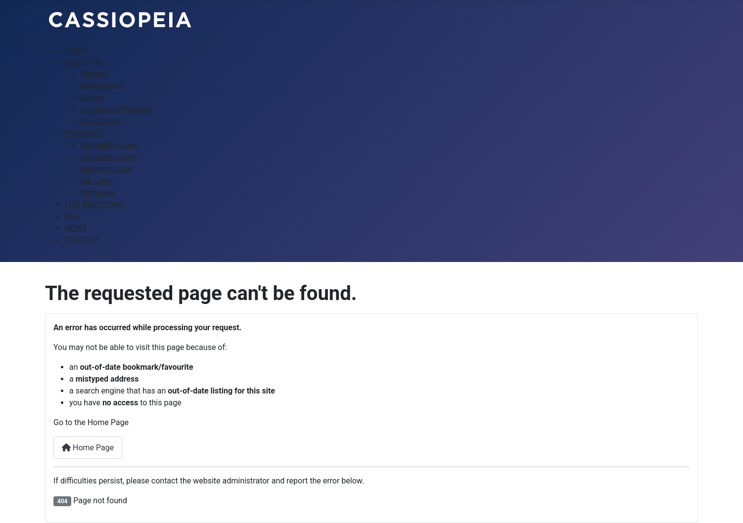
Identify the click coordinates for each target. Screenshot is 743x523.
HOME (76, 50)
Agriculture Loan (110, 145)
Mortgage (98, 192)
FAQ (72, 216)
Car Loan (96, 180)
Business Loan (106, 169)
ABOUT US (83, 62)
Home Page (88, 447)
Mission (94, 74)
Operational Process (116, 109)
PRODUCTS (85, 133)
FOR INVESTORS (94, 204)
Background (102, 85)
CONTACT (82, 240)
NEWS (76, 228)
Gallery (93, 97)
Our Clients (100, 121)
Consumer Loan (109, 157)
